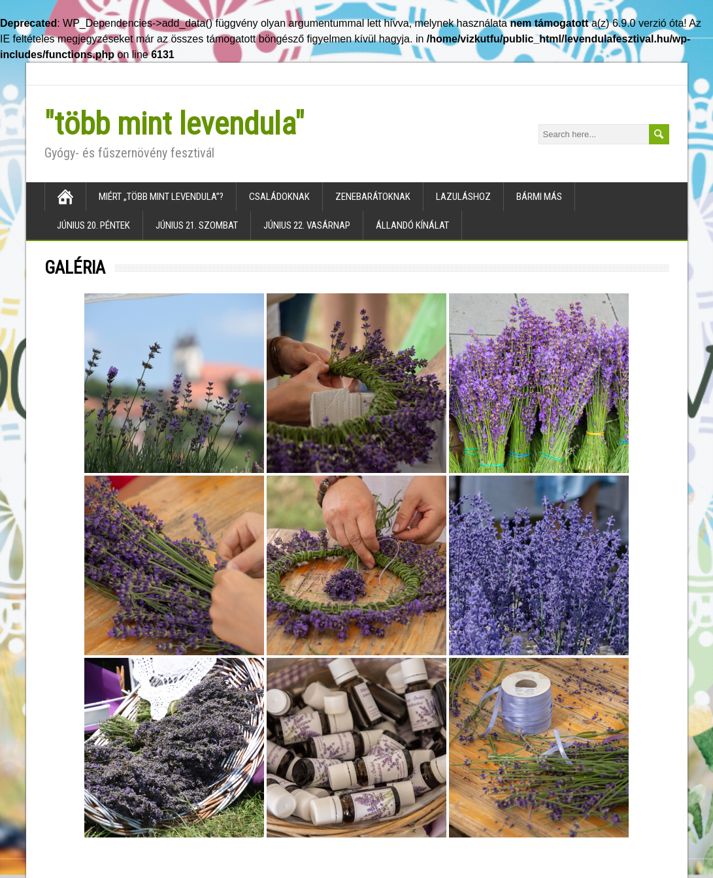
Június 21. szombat (197, 225)
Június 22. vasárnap (306, 225)
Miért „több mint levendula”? (161, 197)
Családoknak (279, 197)
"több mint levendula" (174, 123)
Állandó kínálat (412, 225)
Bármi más (539, 197)
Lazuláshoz (463, 197)
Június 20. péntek (93, 225)
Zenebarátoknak (372, 197)
